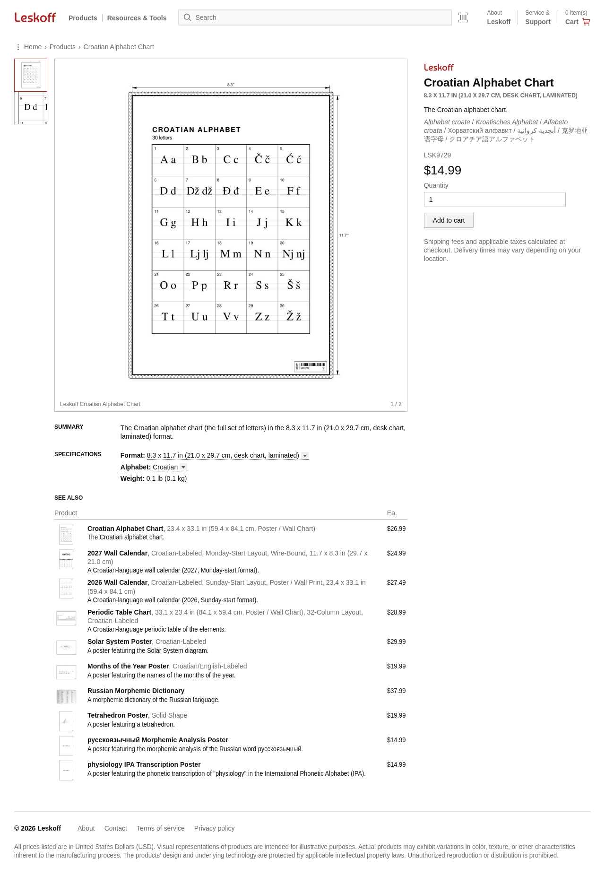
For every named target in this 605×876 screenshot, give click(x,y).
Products (83, 18)
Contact (115, 828)
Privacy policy (214, 828)
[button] (170, 467)
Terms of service (161, 828)
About (86, 828)
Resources (137, 18)
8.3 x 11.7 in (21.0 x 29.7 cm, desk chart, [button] (228, 455)
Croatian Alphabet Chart (119, 47)
